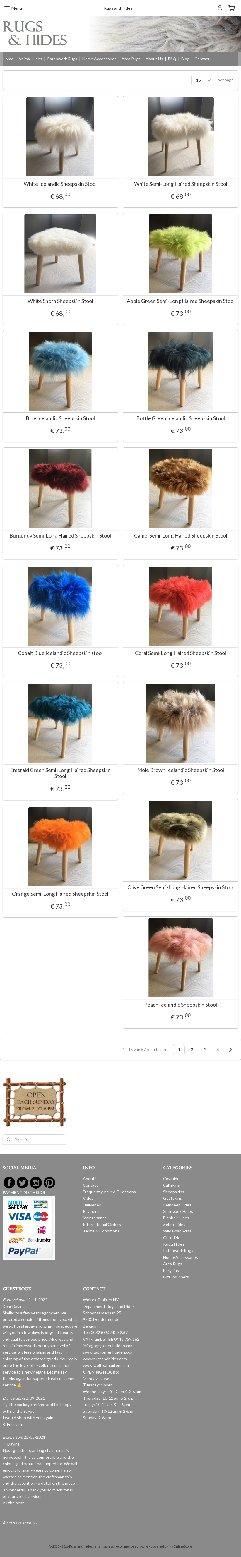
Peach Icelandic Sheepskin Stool (180, 1005)
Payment (91, 1211)
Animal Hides (30, 58)
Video (88, 1198)
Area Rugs (131, 58)
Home (8, 58)
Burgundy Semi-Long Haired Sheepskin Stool (60, 536)
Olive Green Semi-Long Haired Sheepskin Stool (180, 887)
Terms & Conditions (101, 1230)
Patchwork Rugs (62, 58)
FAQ (172, 58)
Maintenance (95, 1217)
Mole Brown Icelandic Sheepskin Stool (180, 770)
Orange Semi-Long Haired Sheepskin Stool (60, 894)
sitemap (101, 1546)
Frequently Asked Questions (109, 1191)
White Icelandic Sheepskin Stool (60, 184)
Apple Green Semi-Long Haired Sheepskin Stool (181, 301)
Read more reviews (20, 1522)
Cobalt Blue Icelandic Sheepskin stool (60, 653)
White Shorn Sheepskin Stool (60, 301)
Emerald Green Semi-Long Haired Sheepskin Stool (60, 773)
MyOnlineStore (180, 1546)
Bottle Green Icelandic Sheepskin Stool (180, 418)
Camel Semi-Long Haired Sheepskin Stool (180, 536)
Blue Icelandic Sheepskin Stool (60, 418)
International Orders (102, 1224)
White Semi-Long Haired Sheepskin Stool (180, 184)
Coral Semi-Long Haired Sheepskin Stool (180, 653)
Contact (202, 58)
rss (111, 1546)
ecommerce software (132, 1546)
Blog (185, 58)
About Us (154, 58)
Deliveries (92, 1204)
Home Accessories (99, 58)
